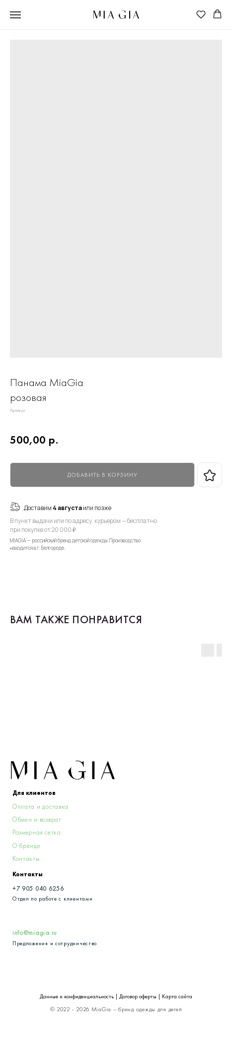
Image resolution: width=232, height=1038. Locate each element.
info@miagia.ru (34, 932)
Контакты (26, 858)
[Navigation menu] (15, 14)
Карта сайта (177, 996)
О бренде (26, 846)
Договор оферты (137, 996)
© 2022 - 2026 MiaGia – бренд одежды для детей (116, 1009)
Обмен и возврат (37, 819)
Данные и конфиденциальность (77, 996)
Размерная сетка (36, 832)
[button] (201, 14)
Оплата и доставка (40, 806)
